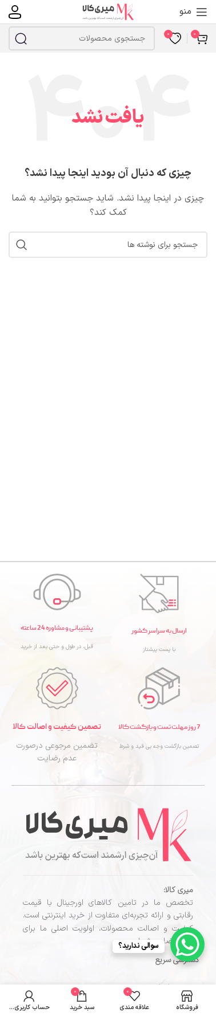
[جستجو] (82, 38)
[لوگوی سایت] (108, 11)
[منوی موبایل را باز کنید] (193, 12)
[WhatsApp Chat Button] (187, 944)
